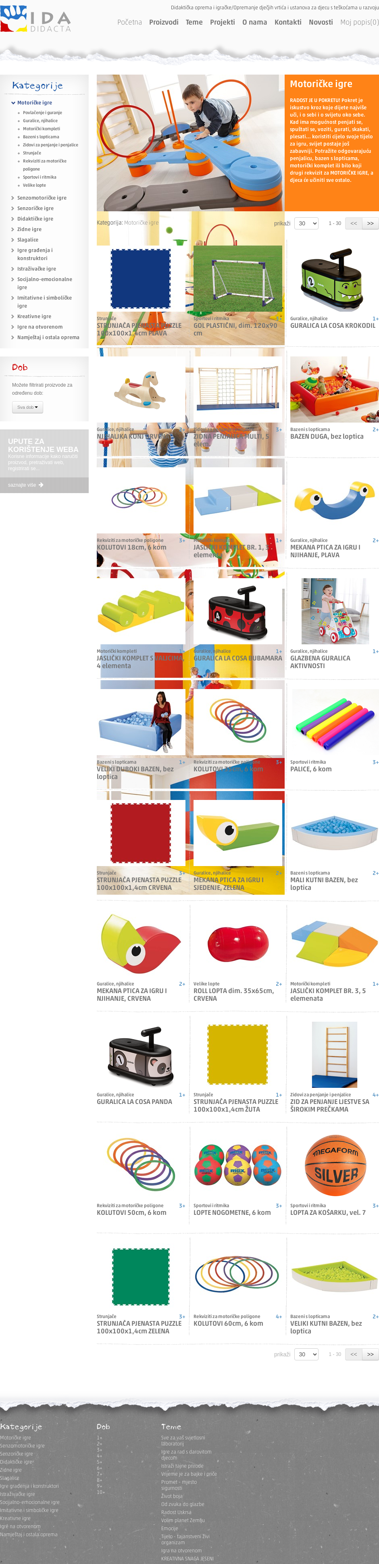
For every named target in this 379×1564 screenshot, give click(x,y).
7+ (99, 1474)
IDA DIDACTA (35, 18)
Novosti (321, 23)
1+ (99, 1438)
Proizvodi (164, 23)
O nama (254, 23)
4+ (99, 1456)
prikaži (282, 223)
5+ (99, 1462)
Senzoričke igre (35, 208)
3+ (99, 1450)
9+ (99, 1486)
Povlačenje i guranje (42, 113)
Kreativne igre (34, 316)
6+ (99, 1468)
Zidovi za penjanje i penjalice (50, 145)
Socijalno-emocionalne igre (30, 1502)
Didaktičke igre (35, 219)
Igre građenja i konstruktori (29, 1486)
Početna (129, 23)
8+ (99, 1480)
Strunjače (32, 153)
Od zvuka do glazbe (182, 1504)
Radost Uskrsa (176, 1512)
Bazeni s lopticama (41, 137)
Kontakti (288, 23)
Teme (194, 23)
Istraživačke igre (36, 269)
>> (370, 223)
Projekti (222, 23)
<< (353, 223)
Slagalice (27, 240)
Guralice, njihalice (40, 121)
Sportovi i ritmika (39, 177)
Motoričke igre (34, 103)
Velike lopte (34, 185)
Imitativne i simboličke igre (29, 1510)
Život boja (172, 1496)
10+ (101, 1492)
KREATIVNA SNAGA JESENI (187, 1559)
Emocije (169, 1528)
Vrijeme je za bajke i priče (189, 1474)
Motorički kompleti (41, 129)
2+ (99, 1444)
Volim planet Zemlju (183, 1520)
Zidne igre (29, 229)
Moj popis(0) (359, 23)
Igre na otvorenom (39, 327)
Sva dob (27, 408)
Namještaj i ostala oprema (48, 337)
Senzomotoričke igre (42, 198)
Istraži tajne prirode (182, 1466)
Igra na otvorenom (181, 1551)
